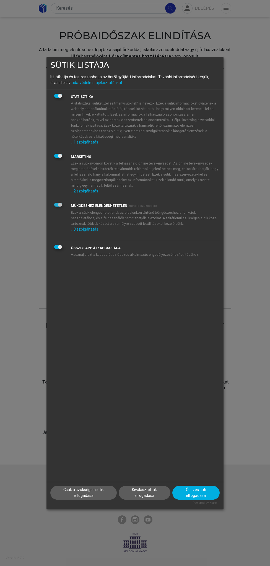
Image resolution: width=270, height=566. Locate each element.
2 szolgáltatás (84, 191)
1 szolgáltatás (84, 142)
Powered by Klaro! (205, 503)
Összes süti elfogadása (196, 493)
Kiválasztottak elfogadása (144, 493)
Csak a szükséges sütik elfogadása (83, 493)
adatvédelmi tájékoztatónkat (97, 82)
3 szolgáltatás (84, 229)
